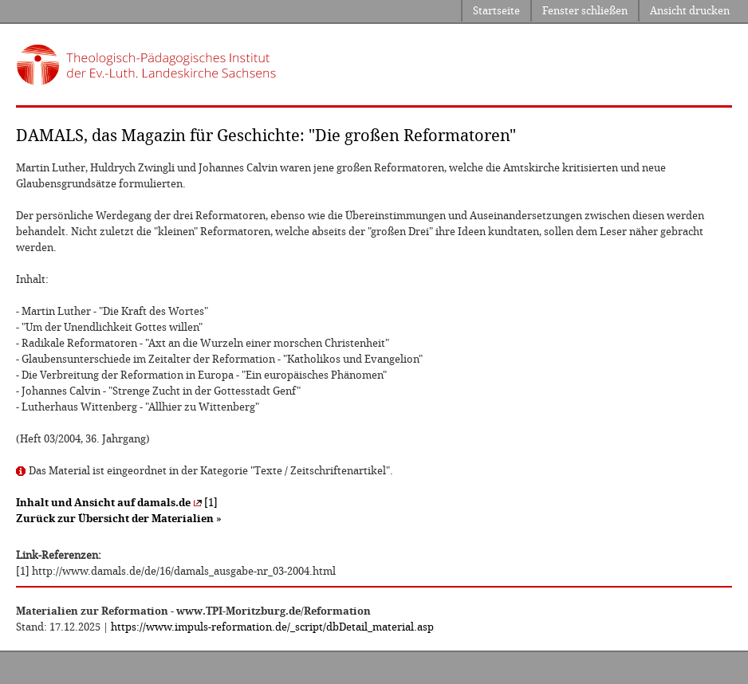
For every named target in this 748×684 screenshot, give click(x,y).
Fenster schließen (585, 11)
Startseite (496, 11)
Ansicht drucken (690, 11)
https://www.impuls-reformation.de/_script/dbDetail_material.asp (272, 627)
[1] (117, 503)
